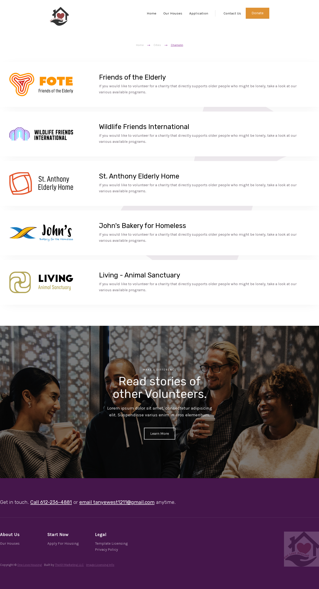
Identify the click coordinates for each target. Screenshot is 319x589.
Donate (257, 13)
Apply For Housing (63, 543)
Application (198, 13)
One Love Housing (29, 565)
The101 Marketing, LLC (69, 565)
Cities (157, 45)
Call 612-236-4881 (51, 502)
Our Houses (172, 13)
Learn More (159, 433)
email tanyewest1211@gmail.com (116, 502)
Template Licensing (111, 543)
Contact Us (232, 13)
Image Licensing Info (100, 565)
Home (151, 13)
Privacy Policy (106, 549)
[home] (59, 16)
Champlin (177, 45)
